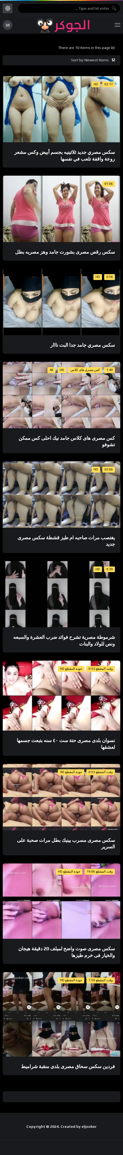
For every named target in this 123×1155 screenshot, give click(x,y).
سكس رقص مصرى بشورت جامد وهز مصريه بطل (65, 252)
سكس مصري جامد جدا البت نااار (82, 345)
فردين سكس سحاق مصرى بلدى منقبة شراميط (68, 1066)
